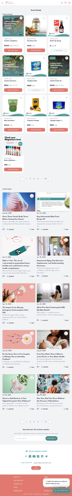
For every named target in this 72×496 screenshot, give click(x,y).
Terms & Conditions (53, 487)
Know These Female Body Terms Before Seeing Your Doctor (15, 217)
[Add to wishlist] (21, 18)
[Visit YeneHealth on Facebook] (25, 456)
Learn (48, 477)
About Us (18, 477)
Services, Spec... (54, 78)
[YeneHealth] (9, 3)
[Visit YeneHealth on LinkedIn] (42, 456)
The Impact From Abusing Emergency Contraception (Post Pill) (15, 310)
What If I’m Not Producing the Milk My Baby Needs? (51, 308)
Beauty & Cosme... (31, 38)
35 (45, 178)
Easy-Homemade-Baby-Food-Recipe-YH (48, 217)
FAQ (47, 480)
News (18, 487)
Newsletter (18, 491)
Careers (49, 484)
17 (45, 422)
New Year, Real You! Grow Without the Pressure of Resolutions (50, 399)
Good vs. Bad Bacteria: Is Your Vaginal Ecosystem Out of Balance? (16, 399)
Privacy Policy (46, 494)
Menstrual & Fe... (31, 78)
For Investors (36, 468)
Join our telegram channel (38, 451)
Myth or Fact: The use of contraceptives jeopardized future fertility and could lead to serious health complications (16, 264)
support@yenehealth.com (42, 463)
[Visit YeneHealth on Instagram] (38, 456)
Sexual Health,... (8, 158)
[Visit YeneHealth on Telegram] (46, 456)
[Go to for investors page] (36, 468)
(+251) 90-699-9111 (26, 463)
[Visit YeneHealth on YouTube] (34, 456)
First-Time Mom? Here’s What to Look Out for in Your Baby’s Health (51, 355)
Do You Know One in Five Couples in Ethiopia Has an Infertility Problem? (16, 356)
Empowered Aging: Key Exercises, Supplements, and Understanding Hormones (50, 263)
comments (10, 229)
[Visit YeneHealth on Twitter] (29, 456)
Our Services (18, 480)
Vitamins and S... (8, 38)
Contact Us (18, 484)
